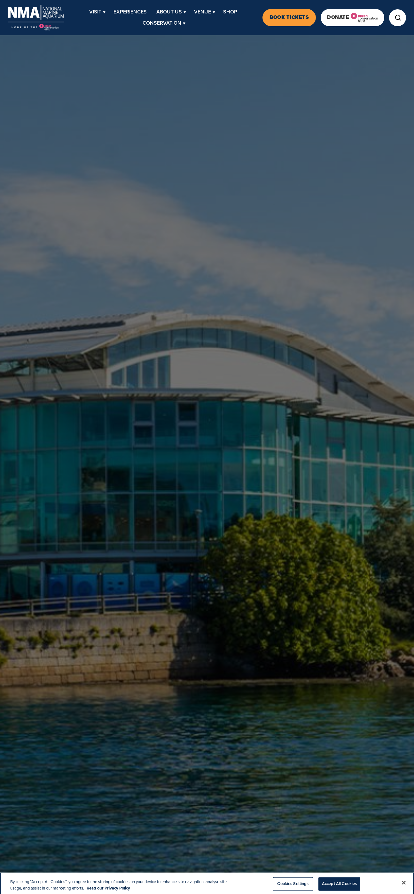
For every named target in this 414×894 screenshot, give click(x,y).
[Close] (404, 885)
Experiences (130, 12)
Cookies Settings (293, 886)
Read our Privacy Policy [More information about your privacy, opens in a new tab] (108, 890)
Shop (230, 12)
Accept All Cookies (339, 886)
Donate (352, 17)
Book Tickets (289, 17)
